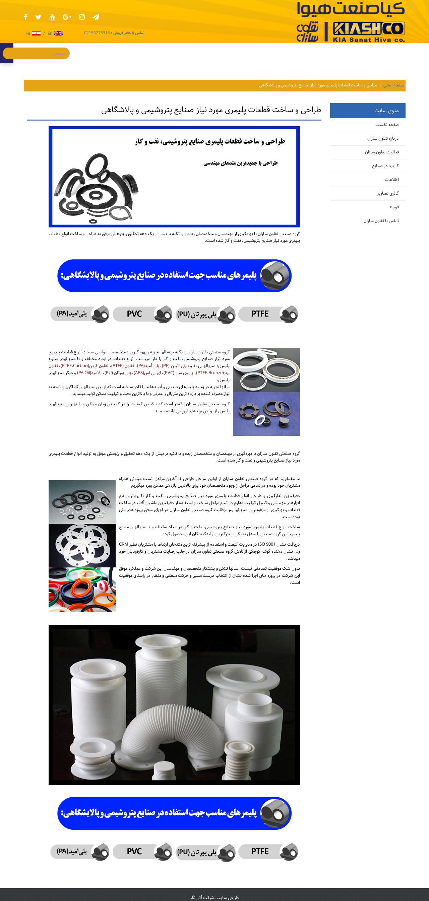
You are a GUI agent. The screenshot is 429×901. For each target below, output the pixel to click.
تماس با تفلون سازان (381, 221)
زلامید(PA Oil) (89, 373)
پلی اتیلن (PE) (174, 366)
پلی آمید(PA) (148, 366)
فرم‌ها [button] (223, 53)
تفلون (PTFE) (122, 366)
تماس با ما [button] (161, 53)
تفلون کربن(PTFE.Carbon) (84, 366)
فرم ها (393, 207)
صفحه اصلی (393, 85)
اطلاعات (392, 180)
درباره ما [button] (195, 53)
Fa (33, 34)
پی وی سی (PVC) (178, 373)
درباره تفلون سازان (383, 138)
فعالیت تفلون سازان (382, 152)
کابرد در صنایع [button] (329, 53)
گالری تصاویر (388, 193)
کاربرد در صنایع (385, 166)
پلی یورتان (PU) (118, 373)
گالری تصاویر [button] (256, 53)
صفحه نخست (387, 125)
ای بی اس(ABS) (147, 373)
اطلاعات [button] (292, 53)
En (55, 34)
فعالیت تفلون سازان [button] (378, 53)
